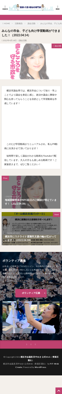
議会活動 (31, 23)
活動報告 (19, 23)
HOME (7, 23)
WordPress (40, 367)
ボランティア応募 (31, 293)
